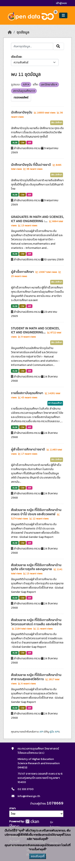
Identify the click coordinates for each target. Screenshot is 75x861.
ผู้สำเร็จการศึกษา (23, 271)
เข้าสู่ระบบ (61, 3)
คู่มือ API (54, 732)
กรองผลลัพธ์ (21, 98)
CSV (22, 142)
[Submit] (58, 46)
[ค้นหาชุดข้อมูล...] (32, 46)
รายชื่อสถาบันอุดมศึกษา (27, 393)
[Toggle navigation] (63, 15)
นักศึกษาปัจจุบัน (22, 112)
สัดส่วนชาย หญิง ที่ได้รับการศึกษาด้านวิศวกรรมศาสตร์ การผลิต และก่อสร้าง (36, 622)
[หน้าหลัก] (10, 32)
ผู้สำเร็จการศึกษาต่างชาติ (28, 449)
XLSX (14, 142)
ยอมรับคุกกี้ (37, 856)
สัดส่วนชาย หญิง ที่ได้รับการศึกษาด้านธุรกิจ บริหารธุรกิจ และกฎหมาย (36, 567)
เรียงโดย (16, 57)
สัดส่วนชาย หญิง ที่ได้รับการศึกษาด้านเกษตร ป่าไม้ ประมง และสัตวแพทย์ (36, 512)
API (29, 142)
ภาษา (12, 808)
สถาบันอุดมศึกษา (55, 403)
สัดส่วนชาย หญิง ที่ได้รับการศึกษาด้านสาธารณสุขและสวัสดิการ (36, 677)
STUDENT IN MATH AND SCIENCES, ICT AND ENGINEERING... (35, 330)
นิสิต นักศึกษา (56, 122)
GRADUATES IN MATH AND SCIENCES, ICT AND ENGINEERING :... (37, 219)
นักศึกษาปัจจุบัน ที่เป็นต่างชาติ (31, 164)
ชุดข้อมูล (23, 32)
